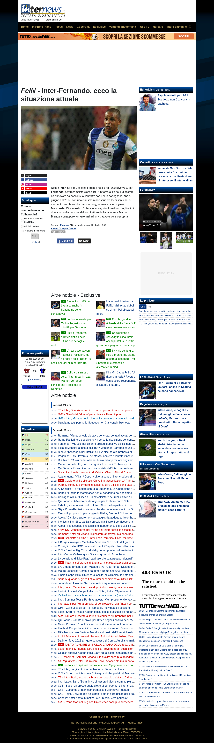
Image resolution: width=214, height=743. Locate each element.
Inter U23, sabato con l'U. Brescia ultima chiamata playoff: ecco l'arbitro (174, 505)
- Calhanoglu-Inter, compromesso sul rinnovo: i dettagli (94, 689)
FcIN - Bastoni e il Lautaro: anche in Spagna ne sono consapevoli (174, 386)
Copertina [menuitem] (83, 26)
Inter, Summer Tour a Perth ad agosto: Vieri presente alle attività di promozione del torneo (112, 599)
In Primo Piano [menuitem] (41, 26)
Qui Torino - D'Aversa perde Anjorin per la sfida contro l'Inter (94, 501)
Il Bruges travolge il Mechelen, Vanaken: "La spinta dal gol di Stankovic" (101, 542)
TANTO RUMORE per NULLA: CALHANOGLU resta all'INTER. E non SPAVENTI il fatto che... (118, 644)
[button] (35, 236)
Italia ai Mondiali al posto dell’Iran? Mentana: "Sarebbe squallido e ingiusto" (103, 447)
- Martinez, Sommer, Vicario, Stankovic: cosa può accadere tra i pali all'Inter (105, 657)
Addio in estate (31, 226)
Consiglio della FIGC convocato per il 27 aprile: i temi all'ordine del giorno (102, 546)
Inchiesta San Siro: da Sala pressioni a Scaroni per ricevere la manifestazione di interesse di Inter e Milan (121, 521)
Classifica (28, 429)
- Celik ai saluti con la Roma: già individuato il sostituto (94, 607)
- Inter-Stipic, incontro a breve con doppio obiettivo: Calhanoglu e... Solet (104, 677)
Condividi (65, 241)
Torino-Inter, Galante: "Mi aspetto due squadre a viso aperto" (94, 583)
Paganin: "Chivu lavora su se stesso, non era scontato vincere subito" (100, 456)
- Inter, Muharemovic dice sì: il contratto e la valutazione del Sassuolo (103, 418)
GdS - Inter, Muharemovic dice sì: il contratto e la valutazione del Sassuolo (175, 315)
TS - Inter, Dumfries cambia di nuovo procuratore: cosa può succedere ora (175, 323)
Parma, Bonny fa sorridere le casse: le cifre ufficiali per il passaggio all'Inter (103, 484)
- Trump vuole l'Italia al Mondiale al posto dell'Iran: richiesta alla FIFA (101, 632)
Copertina (146, 162)
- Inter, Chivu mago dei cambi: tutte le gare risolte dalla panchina (100, 693)
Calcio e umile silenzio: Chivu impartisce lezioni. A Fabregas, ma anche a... (106, 480)
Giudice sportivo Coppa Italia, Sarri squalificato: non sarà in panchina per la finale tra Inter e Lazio (117, 652)
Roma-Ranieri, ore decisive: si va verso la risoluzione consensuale (98, 439)
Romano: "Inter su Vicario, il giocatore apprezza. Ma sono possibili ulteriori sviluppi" (108, 534)
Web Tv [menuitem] (144, 26)
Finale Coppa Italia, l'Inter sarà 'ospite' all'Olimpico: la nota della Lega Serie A (104, 575)
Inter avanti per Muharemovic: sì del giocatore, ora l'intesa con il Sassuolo (102, 603)
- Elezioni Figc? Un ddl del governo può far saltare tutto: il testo (99, 550)
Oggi (143, 306)
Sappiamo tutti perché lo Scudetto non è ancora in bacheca (94, 422)
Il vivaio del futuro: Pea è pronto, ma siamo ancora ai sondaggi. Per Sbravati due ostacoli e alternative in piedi (115, 359)
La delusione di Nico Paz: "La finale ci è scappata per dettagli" (95, 558)
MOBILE (132, 722)
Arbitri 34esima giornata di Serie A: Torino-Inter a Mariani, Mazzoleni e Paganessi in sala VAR (114, 636)
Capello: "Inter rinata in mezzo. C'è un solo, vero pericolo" (93, 698)
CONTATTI (120, 722)
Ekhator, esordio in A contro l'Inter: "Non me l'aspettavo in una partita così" (102, 505)
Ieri (149, 306)
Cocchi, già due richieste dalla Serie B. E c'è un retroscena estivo (121, 323)
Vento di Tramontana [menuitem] (122, 26)
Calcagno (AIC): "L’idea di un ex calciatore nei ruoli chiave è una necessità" (103, 497)
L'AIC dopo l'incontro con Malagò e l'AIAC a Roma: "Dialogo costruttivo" (101, 566)
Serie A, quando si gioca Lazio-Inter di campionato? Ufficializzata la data (101, 579)
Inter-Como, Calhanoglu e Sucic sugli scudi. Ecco (91, 554)
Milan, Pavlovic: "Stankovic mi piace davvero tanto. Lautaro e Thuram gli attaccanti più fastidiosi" (116, 624)
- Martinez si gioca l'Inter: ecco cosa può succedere (95, 702)
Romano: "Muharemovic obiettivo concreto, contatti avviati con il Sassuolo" (103, 435)
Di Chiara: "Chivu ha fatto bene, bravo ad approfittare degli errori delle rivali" (104, 460)
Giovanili (146, 434)
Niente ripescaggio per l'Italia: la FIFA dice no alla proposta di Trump (99, 452)
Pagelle (145, 404)
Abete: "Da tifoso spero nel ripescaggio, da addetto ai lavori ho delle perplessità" (106, 517)
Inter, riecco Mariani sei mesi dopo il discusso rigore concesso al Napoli (101, 587)
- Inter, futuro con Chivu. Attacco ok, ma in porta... (97, 661)
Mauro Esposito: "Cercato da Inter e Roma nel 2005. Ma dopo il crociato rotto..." (106, 570)
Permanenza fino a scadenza (33, 220)
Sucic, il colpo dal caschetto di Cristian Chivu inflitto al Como (94, 472)
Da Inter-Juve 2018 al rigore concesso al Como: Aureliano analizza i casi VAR (105, 640)
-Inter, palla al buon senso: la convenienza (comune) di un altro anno (103, 595)
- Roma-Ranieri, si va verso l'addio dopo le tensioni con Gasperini (100, 509)
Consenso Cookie (99, 716)
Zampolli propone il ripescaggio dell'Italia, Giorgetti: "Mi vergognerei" (99, 513)
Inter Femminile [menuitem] (177, 26)
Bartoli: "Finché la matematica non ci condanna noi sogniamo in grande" (101, 493)
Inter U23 (146, 495)
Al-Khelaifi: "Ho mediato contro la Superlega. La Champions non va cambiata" (105, 488)
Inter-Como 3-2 (152, 225)
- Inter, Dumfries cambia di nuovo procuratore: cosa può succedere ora (103, 410)
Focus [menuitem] (59, 26)
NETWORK (77, 722)
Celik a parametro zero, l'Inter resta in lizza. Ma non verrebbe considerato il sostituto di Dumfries (71, 380)
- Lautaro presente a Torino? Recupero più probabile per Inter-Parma (102, 616)
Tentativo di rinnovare (34, 230)
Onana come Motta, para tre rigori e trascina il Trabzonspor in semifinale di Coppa (107, 464)
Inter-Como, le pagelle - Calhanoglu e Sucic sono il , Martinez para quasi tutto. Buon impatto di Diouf (175, 418)
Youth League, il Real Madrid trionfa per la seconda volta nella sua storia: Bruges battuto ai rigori (173, 448)
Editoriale (146, 89)
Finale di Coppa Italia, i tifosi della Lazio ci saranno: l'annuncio (95, 628)
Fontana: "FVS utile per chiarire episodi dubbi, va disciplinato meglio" (99, 443)
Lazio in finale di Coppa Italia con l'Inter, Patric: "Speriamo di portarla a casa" (104, 591)
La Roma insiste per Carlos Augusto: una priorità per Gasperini (76, 323)
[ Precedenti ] (34, 379)
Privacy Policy (117, 716)
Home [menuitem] (25, 26)
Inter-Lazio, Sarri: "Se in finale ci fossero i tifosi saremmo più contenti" (100, 681)
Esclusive (64, 225)
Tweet (84, 241)
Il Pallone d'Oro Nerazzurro (157, 464)
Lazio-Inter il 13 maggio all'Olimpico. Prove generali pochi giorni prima (100, 648)
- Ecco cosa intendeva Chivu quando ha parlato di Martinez (96, 673)
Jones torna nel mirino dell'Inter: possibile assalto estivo (98, 529)
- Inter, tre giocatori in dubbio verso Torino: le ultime (91, 669)
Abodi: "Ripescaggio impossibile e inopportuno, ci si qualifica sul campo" (101, 525)
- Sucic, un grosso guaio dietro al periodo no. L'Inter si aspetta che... (102, 685)
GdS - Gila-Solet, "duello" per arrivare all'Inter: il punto (165, 319)
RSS (140, 722)
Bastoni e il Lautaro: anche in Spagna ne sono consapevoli (101, 665)
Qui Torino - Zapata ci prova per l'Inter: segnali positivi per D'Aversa (98, 620)
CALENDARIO (106, 722)
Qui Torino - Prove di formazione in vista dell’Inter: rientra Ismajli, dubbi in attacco (107, 468)
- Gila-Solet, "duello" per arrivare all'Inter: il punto (90, 414)
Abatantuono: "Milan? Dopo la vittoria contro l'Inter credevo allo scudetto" (102, 476)
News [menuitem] (69, 26)
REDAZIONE (90, 722)
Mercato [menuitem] (158, 26)
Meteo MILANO (34, 387)
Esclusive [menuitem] (99, 26)
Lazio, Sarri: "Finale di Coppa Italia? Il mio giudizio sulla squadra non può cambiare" (108, 611)
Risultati (35, 242)
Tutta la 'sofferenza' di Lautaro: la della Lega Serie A (101, 562)
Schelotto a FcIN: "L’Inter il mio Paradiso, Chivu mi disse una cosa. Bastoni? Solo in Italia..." (117, 538)
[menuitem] (190, 26)
